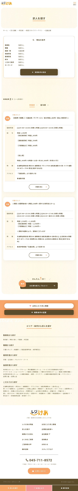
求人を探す (13, 488)
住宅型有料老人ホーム (10, 374)
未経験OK (42, 393)
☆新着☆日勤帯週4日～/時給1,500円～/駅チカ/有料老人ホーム (33, 204)
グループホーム (21, 369)
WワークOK (59, 389)
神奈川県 (13, 340)
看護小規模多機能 (65, 372)
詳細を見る (39, 187)
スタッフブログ (47, 449)
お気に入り (39, 488)
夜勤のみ (6, 391)
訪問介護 (6, 376)
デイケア (39, 374)
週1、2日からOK (9, 393)
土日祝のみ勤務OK (42, 391)
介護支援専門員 (26, 350)
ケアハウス (66, 374)
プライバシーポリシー (11, 482)
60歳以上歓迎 (31, 389)
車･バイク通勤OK (9, 389)
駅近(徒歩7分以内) (23, 393)
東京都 (5, 340)
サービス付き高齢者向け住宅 (53, 369)
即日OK (18, 386)
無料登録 (65, 488)
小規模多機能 (24, 374)
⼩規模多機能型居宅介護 (52, 374)
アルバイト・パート (21, 360)
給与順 (45, 105)
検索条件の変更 (39, 72)
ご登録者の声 (27, 444)
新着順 (33, 105)
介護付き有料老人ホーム (49, 372)
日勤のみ (34, 393)
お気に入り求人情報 (39, 306)
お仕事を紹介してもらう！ (39, 286)
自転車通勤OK (45, 386)
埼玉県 (21, 30)
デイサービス (7, 372)
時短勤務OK (57, 393)
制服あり (41, 389)
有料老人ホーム (8, 369)
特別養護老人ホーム (34, 369)
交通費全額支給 (8, 386)
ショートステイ (19, 372)
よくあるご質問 (27, 439)
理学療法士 (37, 350)
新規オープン (26, 396)
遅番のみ (53, 391)
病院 (32, 374)
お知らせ (45, 444)
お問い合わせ (39, 471)
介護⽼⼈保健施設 (32, 372)
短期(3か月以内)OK (17, 391)
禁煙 (49, 393)
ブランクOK (35, 386)
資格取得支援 (15, 396)
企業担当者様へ (47, 429)
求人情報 (13, 30)
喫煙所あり (30, 391)
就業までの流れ (27, 434)
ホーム (5, 30)
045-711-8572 (39, 460)
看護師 (16, 350)
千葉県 (20, 340)
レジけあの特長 (27, 424)
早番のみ (61, 391)
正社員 (10, 360)
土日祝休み (21, 389)
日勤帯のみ (68, 389)
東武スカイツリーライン (34, 30)
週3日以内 (49, 389)
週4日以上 (56, 386)
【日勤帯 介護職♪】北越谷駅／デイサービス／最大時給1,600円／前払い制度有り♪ (40, 118)
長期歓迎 (26, 386)
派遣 (4, 360)
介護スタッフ (7, 350)
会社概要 (46, 434)
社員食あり (66, 393)
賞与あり (6, 396)
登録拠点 (45, 439)
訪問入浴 (14, 376)
